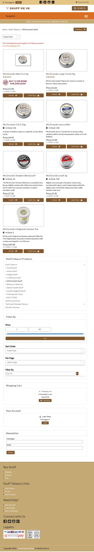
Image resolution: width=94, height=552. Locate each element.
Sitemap (8, 475)
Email (8, 445)
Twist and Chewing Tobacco (16, 304)
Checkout (45, 400)
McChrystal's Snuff (14, 281)
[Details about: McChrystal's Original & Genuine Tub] (13, 251)
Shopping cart (47, 391)
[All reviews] (7, 77)
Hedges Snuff (12, 274)
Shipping (8, 472)
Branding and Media (26, 548)
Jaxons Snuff (12, 271)
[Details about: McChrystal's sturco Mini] (56, 146)
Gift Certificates (11, 511)
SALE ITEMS (12, 297)
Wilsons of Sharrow (15, 284)
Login (18, 2)
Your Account (10, 505)
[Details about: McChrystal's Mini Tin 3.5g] (13, 95)
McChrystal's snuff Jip (56, 175)
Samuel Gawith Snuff (15, 287)
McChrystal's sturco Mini (58, 124)
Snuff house (9, 488)
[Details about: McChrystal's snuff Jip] (56, 200)
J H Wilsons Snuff (14, 278)
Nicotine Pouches (12, 307)
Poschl (7, 491)
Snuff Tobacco (15, 29)
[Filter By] (40, 373)
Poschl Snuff (12, 268)
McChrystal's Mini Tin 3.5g (15, 74)
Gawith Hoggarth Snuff (16, 291)
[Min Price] (17, 329)
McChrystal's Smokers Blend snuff (19, 175)
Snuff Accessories (12, 301)
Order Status (10, 508)
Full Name (10, 439)
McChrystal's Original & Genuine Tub (20, 229)
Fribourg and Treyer (15, 294)
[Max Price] (40, 329)
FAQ (6, 478)
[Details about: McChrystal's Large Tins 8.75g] (56, 94)
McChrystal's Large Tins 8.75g (60, 74)
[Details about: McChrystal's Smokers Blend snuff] (13, 200)
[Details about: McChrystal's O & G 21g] (13, 144)
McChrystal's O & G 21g (14, 124)
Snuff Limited (10, 494)
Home (4, 29)
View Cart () (82, 2)
